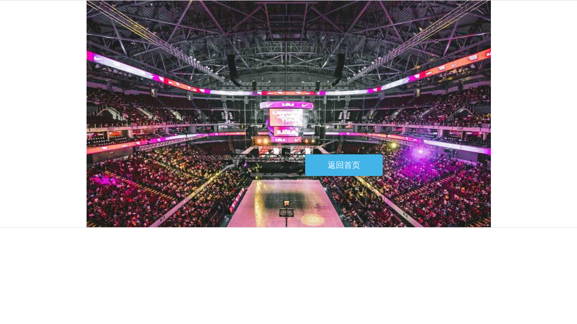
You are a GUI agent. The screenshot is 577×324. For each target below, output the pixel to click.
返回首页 (344, 165)
